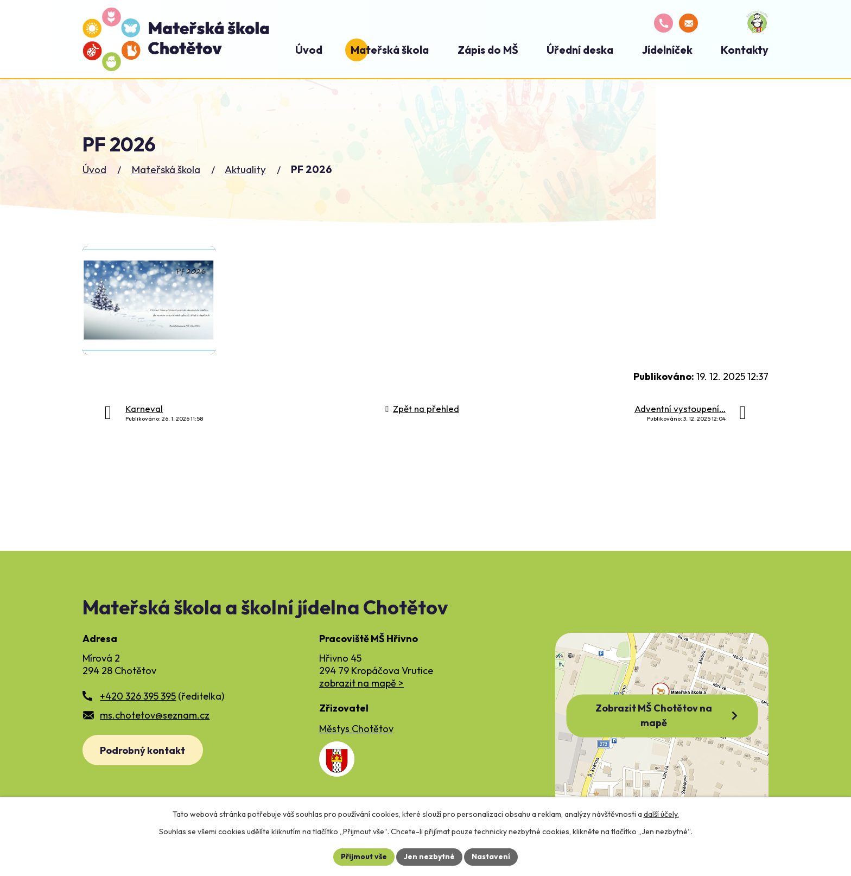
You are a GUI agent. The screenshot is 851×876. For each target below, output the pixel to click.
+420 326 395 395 (138, 696)
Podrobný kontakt (142, 750)
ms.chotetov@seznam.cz (154, 715)
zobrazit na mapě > (361, 683)
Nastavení (491, 856)
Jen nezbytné (429, 856)
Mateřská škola (165, 169)
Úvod (94, 169)
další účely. (661, 814)
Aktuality (245, 169)
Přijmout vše (364, 856)
